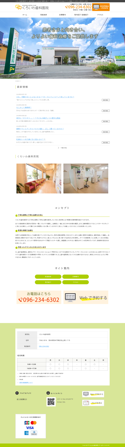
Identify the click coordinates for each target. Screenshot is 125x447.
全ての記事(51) (22, 399)
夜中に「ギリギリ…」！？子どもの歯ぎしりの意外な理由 (38, 118)
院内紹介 (48, 282)
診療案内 (62, 15)
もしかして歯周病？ (24, 107)
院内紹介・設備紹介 (81, 15)
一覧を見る (63, 148)
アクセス (100, 15)
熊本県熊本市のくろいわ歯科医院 (32, 8)
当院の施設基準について (26, 382)
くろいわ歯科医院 (94, 445)
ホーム (24, 15)
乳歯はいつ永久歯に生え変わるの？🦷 (31, 139)
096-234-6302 (44, 346)
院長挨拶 (43, 15)
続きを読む (105, 100)
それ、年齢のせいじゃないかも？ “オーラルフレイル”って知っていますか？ (45, 97)
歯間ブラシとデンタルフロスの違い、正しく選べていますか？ (40, 129)
